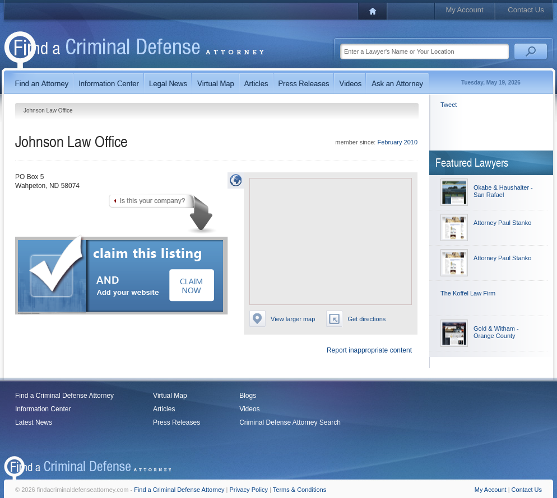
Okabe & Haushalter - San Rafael (503, 191)
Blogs (247, 396)
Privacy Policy (249, 489)
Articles (164, 409)
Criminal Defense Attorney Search (290, 422)
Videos (249, 409)
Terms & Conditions (299, 489)
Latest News (33, 422)
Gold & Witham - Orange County (496, 332)
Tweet (448, 104)
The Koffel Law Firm (467, 293)
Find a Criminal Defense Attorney (64, 396)
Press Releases (176, 422)
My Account (464, 10)
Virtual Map (170, 396)
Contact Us (526, 10)
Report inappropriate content (369, 350)
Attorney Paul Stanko (502, 222)
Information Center (43, 409)
